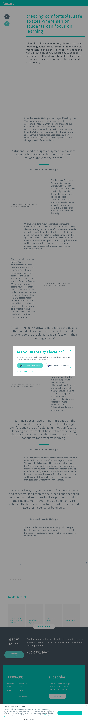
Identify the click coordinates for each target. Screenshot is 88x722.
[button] (29, 719)
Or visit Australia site (25, 371)
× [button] (86, 705)
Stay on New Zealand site (58, 366)
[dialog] (44, 713)
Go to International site (30, 366)
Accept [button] (69, 713)
